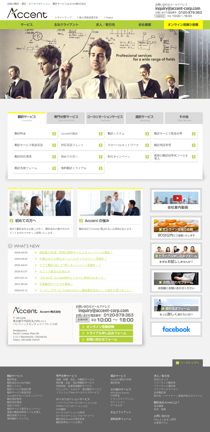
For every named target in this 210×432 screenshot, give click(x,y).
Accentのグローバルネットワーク (25, 395)
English (109, 17)
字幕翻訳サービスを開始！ (56, 284)
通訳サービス (118, 375)
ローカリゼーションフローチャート (75, 415)
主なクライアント (120, 412)
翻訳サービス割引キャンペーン (24, 408)
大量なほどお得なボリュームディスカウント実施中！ (73, 258)
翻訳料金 (20, 133)
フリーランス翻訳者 (164, 382)
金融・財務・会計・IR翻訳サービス (75, 379)
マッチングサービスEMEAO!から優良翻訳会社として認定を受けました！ (86, 290)
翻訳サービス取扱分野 (168, 133)
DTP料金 (115, 395)
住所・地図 (160, 409)
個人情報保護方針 (88, 17)
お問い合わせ (162, 415)
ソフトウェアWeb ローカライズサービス (77, 392)
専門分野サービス (66, 375)
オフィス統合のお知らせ (54, 271)
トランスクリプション (122, 398)
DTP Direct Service (119, 392)
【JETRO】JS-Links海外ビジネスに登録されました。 (73, 277)
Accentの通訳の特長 (121, 379)
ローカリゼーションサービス (73, 399)
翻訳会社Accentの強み (19, 382)
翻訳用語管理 (162, 145)
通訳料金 (115, 382)
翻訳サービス (15, 375)
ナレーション (117, 402)
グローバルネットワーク (123, 145)
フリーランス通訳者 (164, 386)
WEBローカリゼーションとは (72, 406)
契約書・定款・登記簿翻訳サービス (75, 382)
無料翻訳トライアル (74, 168)
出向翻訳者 (160, 392)
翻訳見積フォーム (26, 168)
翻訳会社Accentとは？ (167, 402)
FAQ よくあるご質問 (165, 419)
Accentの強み (69, 133)
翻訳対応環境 (23, 156)
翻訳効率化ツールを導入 (69, 422)
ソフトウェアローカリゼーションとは (76, 402)
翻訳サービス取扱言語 (29, 145)
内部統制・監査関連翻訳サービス (74, 386)
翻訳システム (116, 133)
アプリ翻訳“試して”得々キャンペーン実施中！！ (70, 265)
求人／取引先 (162, 375)
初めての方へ (69, 156)
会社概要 (158, 406)
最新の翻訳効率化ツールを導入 (171, 157)
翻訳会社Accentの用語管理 (70, 419)
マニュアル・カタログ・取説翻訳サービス (79, 389)
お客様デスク (161, 422)
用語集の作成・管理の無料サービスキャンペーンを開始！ (76, 252)
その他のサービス (120, 389)
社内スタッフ (161, 379)
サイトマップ (64, 17)
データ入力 (116, 405)
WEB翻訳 (61, 409)
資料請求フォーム (120, 418)
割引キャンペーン (119, 156)
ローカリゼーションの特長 (70, 412)
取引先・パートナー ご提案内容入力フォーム (178, 395)
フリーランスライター (166, 389)
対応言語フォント (72, 145)
